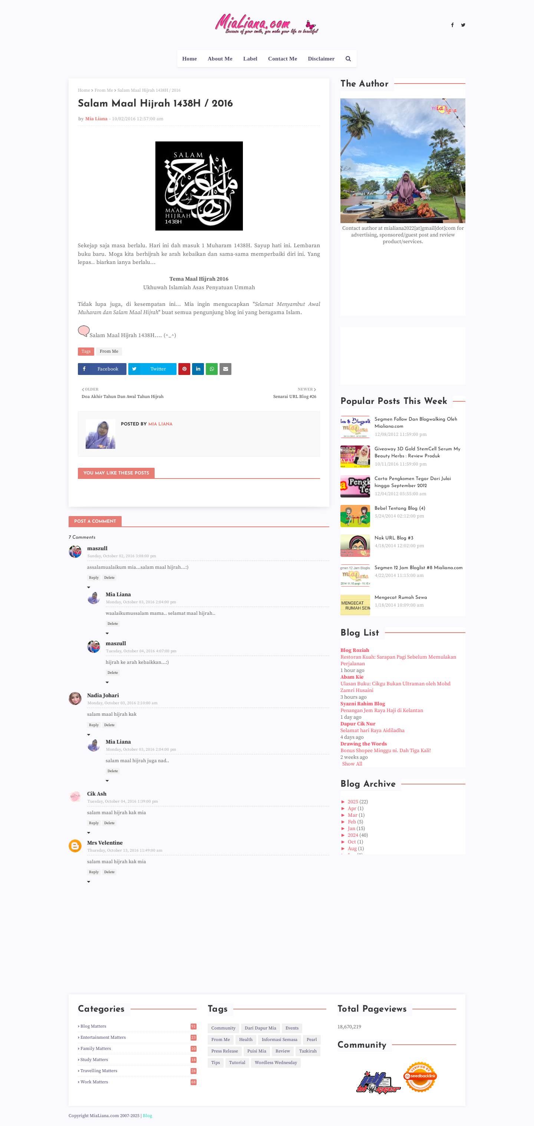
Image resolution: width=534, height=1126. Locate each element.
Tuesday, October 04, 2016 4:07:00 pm (141, 651)
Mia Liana (96, 119)
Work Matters (138, 1082)
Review (283, 1051)
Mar (353, 815)
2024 (353, 835)
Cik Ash (96, 793)
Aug (353, 848)
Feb (352, 822)
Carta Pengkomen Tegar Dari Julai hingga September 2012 (413, 482)
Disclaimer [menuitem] (321, 59)
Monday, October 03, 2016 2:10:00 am (123, 703)
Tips (215, 1062)
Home (84, 90)
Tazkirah (308, 1051)
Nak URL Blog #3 (394, 538)
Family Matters (138, 1048)
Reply (94, 577)
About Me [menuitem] (220, 59)
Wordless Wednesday (276, 1062)
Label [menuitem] (250, 59)
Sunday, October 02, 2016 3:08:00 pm (122, 556)
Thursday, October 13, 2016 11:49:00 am (125, 850)
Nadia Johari (103, 695)
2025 (353, 802)
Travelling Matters (138, 1071)
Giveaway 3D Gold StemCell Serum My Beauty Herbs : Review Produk (417, 453)
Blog (147, 1116)
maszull (97, 548)
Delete (109, 577)
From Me (104, 90)
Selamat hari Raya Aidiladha (372, 730)
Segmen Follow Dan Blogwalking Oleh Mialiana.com (416, 423)
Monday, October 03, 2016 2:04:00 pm (141, 602)
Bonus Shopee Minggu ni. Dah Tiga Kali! (385, 750)
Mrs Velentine (105, 842)
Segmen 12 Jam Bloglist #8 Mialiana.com (419, 567)
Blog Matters (138, 1026)
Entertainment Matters (138, 1037)
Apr (352, 808)
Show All (352, 764)
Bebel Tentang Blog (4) (400, 508)
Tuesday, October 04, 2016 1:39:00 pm (123, 801)
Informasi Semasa (279, 1039)
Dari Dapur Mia (260, 1028)
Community (223, 1028)
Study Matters (138, 1060)
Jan (352, 828)
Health (246, 1039)
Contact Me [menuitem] (282, 59)
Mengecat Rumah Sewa (401, 597)
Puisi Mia (256, 1051)
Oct (352, 842)
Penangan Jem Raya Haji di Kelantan (381, 710)
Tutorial (237, 1062)
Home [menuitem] (189, 59)
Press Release (224, 1051)
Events (292, 1028)
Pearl (312, 1039)
